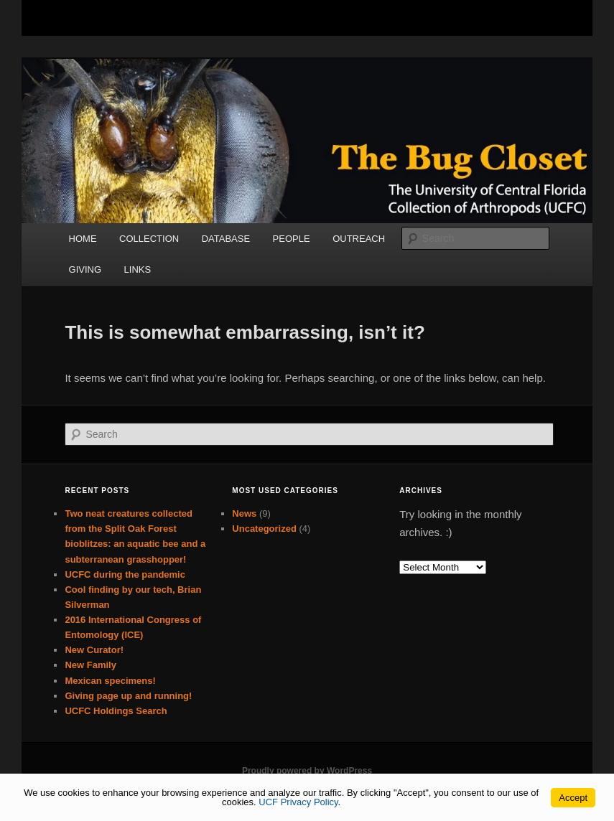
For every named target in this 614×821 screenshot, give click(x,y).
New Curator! (94, 649)
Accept (573, 797)
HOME (83, 238)
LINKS (138, 269)
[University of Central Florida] (155, 17)
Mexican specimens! (110, 680)
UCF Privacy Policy (298, 802)
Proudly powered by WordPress (307, 771)
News (244, 513)
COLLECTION (149, 238)
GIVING (85, 269)
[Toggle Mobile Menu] (551, 17)
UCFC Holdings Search (116, 710)
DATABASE (226, 238)
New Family (90, 665)
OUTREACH (358, 238)
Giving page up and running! (128, 695)
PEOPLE (291, 238)
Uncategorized (264, 528)
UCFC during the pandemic (125, 574)
